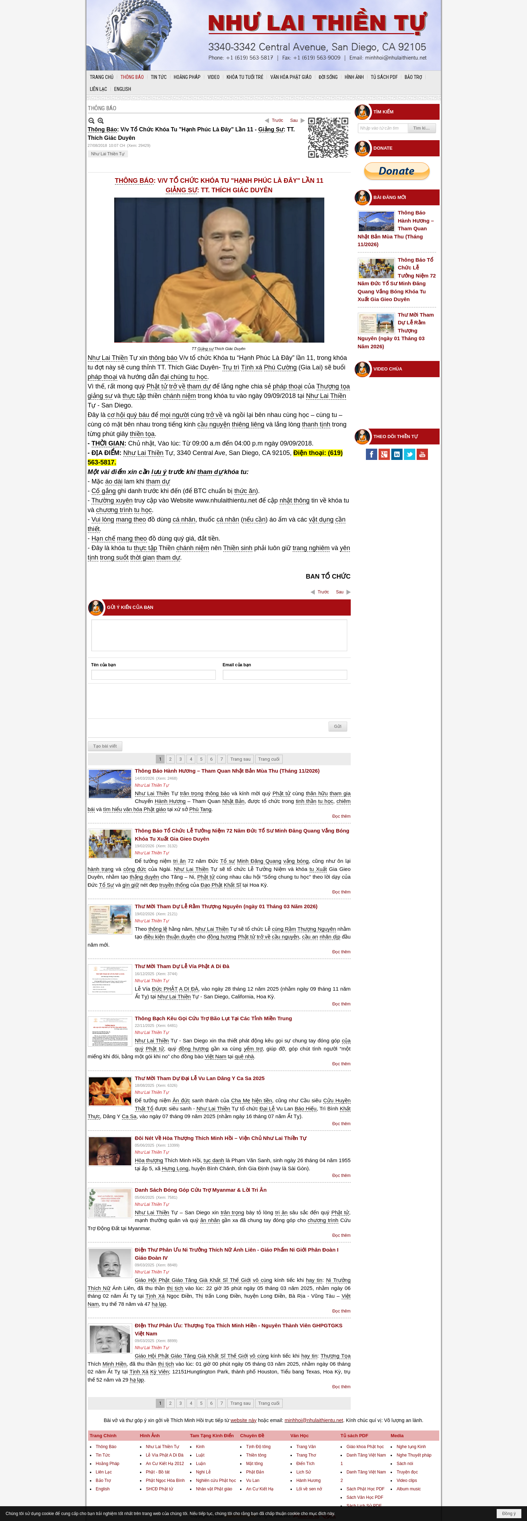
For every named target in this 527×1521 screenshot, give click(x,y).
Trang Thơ (306, 1455)
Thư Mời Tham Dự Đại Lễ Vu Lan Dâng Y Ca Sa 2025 (200, 1078)
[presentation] (144, 701)
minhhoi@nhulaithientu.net (313, 1420)
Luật (200, 1455)
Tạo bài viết (105, 746)
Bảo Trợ (103, 1480)
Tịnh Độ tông (258, 1446)
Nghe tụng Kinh (411, 1446)
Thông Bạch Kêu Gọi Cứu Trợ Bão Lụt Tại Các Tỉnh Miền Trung (213, 1018)
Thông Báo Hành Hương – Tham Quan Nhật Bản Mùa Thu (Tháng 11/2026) (227, 771)
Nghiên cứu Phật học (216, 1480)
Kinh (200, 1446)
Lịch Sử (303, 1472)
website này (244, 1420)
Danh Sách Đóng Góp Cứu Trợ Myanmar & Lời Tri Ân (201, 1190)
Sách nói (405, 1463)
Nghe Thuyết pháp (414, 1455)
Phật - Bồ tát (158, 1472)
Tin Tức (103, 1455)
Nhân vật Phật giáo (214, 1488)
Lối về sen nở (309, 1488)
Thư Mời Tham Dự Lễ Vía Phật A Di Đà (182, 966)
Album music (409, 1488)
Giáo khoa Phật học (365, 1446)
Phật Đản (255, 1472)
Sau (294, 120)
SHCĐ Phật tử (159, 1488)
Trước (277, 120)
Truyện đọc (407, 1472)
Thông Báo (106, 1446)
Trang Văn (306, 1446)
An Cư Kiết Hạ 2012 (165, 1463)
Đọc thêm (341, 816)
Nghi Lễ (203, 1472)
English (103, 1488)
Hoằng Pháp (108, 1463)
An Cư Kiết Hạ (260, 1488)
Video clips (407, 1480)
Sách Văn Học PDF (365, 1497)
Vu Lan (252, 1480)
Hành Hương (308, 1480)
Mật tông (254, 1463)
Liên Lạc (104, 1472)
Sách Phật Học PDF (366, 1488)
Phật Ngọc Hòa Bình (165, 1480)
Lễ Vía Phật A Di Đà (165, 1455)
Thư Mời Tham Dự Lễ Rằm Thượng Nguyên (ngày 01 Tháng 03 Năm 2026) (226, 906)
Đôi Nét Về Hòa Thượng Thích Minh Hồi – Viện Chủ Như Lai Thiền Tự (221, 1138)
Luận (201, 1463)
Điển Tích (305, 1463)
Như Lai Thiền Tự (108, 153)
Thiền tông (256, 1455)
